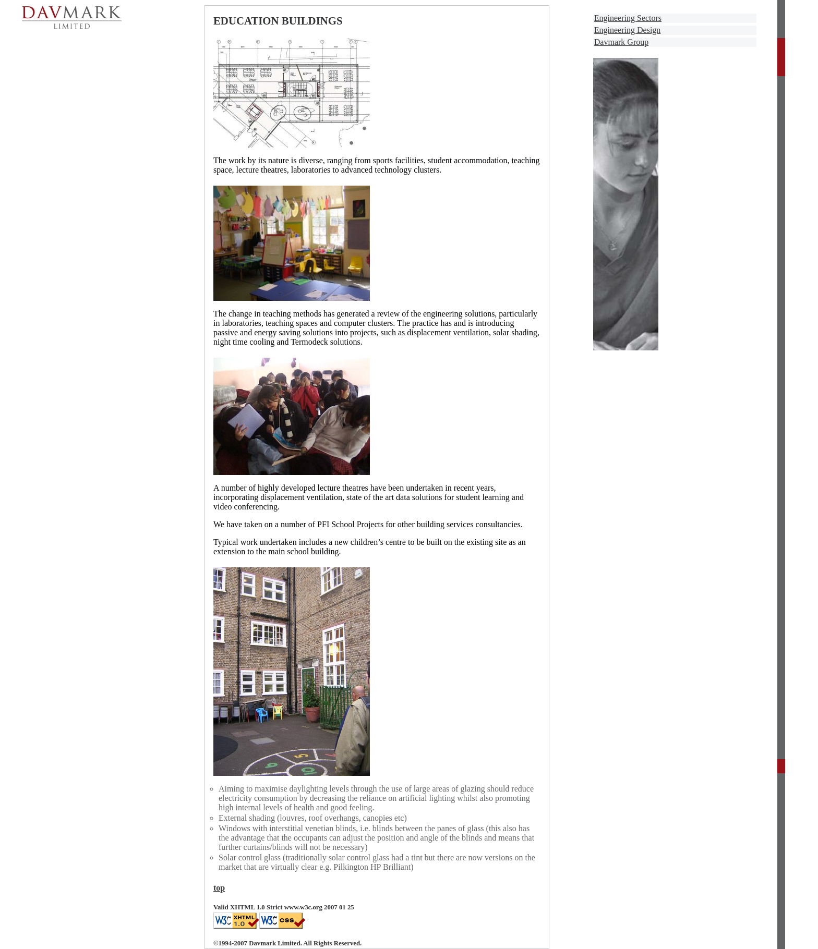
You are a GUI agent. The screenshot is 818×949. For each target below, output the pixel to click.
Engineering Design (627, 30)
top (219, 887)
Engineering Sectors (627, 18)
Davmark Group (621, 42)
